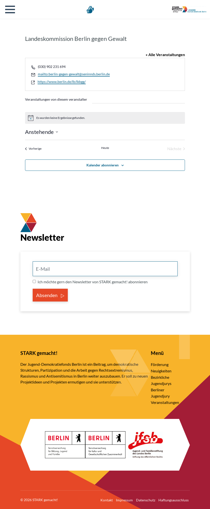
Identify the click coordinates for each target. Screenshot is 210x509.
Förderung (159, 364)
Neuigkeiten (161, 370)
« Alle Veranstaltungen (165, 54)
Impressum (124, 500)
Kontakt (106, 500)
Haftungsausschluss (173, 500)
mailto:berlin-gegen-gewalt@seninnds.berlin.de (74, 74)
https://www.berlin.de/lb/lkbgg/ (62, 82)
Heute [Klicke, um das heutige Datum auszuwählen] (105, 148)
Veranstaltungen (165, 402)
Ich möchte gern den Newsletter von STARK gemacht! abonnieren (93, 281)
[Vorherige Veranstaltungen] (33, 148)
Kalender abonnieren (102, 165)
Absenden (50, 295)
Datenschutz (145, 500)
